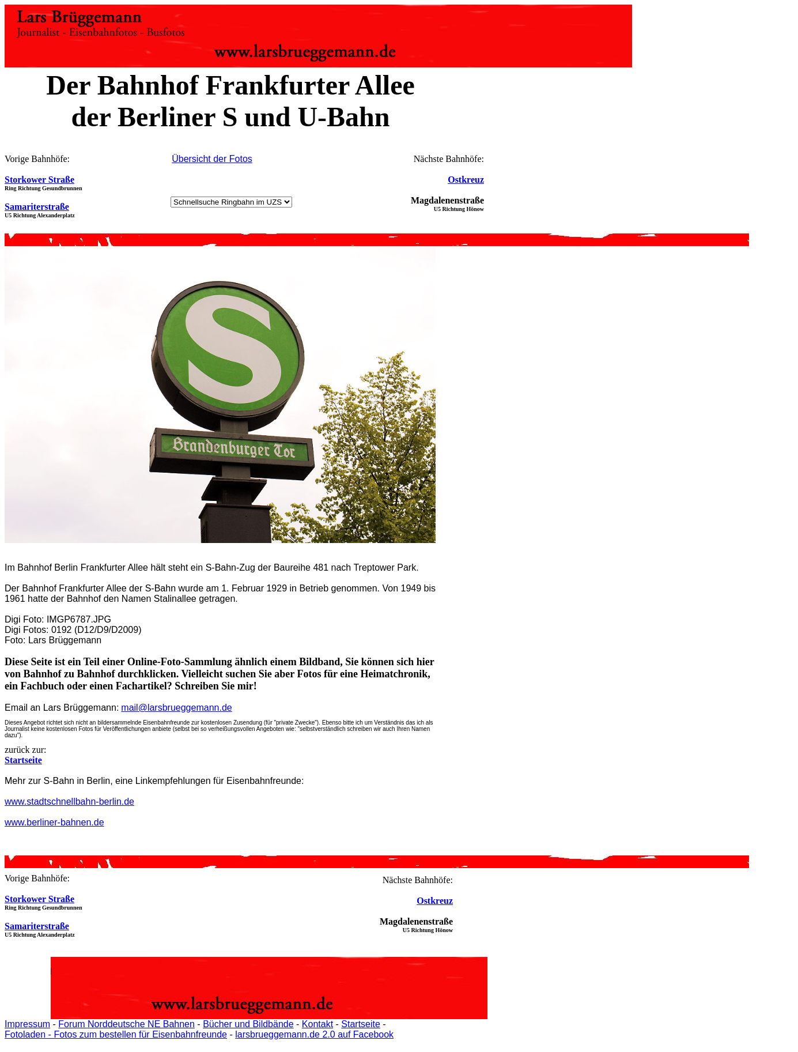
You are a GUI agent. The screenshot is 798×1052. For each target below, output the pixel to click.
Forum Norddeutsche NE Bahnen (126, 1024)
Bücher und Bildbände (248, 1024)
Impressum (27, 1024)
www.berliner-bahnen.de (54, 822)
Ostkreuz (466, 179)
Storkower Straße (39, 179)
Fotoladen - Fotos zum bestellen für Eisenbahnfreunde (116, 1034)
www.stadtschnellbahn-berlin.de (69, 801)
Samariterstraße (37, 207)
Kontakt (317, 1024)
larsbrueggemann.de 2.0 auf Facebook (314, 1034)
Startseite (360, 1024)
